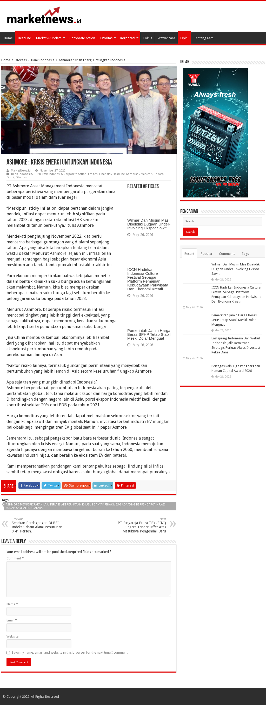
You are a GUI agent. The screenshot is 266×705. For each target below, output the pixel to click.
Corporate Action (82, 38)
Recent (189, 254)
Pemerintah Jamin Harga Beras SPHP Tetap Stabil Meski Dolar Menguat (148, 334)
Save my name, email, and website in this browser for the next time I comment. (70, 652)
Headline (24, 38)
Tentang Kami (204, 38)
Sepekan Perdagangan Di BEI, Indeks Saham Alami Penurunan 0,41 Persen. (38, 525)
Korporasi (127, 38)
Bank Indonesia (42, 60)
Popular (206, 254)
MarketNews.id (21, 170)
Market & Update (49, 38)
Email (11, 620)
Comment (15, 558)
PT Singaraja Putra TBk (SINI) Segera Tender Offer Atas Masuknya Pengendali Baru (139, 525)
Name (12, 604)
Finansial (105, 174)
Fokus (147, 38)
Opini (184, 38)
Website (12, 636)
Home (8, 38)
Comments (227, 254)
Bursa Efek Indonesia (48, 174)
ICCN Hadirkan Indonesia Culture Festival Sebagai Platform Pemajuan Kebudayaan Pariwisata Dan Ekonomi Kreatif (147, 279)
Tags (245, 254)
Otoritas (106, 38)
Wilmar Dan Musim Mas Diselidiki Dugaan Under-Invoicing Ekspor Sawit (148, 224)
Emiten (93, 174)
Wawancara (166, 38)
